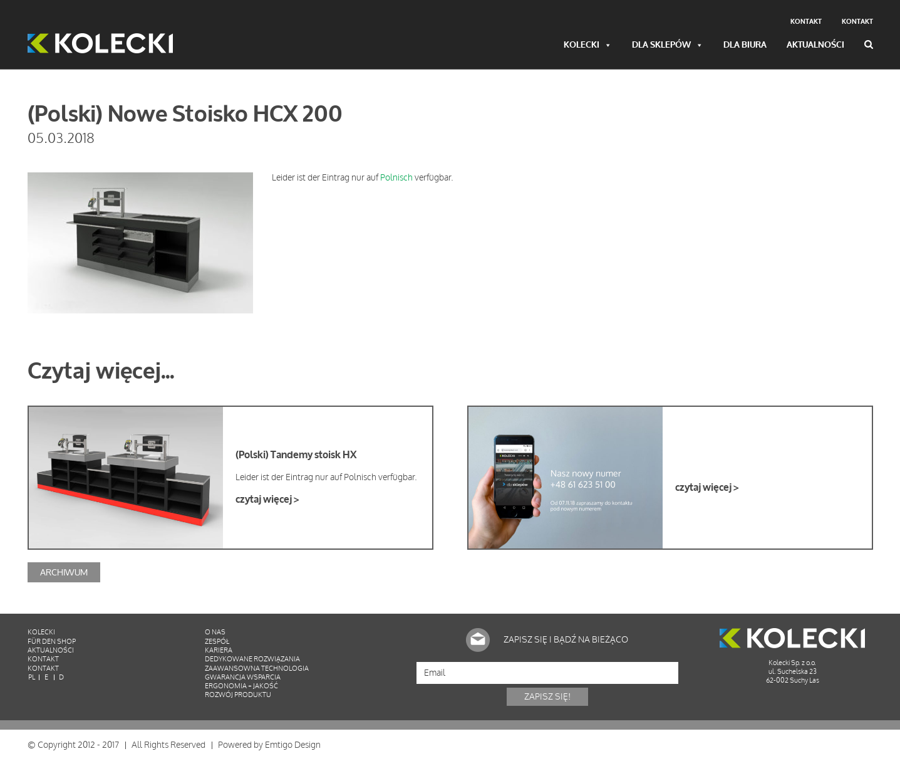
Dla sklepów (667, 45)
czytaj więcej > (267, 499)
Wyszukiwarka (868, 44)
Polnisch (396, 178)
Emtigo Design (293, 745)
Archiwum (64, 572)
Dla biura (745, 45)
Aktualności (815, 45)
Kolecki (588, 45)
